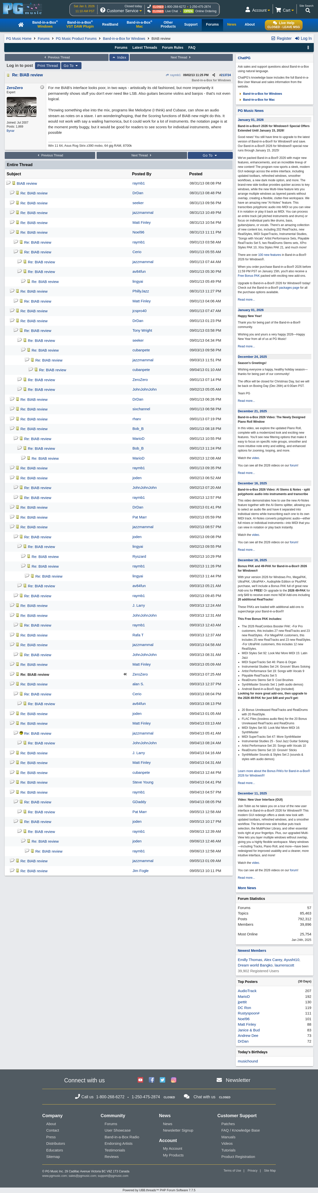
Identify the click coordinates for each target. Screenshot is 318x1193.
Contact (52, 1130)
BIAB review (27, 183)
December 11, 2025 (252, 793)
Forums (43, 39)
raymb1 (173, 75)
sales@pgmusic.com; (83, 1176)
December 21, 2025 (252, 411)
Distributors (55, 1143)
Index (119, 57)
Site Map (270, 1170)
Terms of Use (232, 1170)
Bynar (10, 131)
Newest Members (252, 951)
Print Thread (48, 66)
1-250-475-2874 (200, 6)
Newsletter (238, 1080)
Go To (71, 66)
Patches (228, 1124)
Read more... (246, 299)
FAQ (192, 47)
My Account (172, 1148)
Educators (54, 1150)
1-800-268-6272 (175, 6)
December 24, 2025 (252, 357)
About (51, 1124)
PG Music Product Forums (76, 39)
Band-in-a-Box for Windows (124, 39)
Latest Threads (144, 47)
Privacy (252, 1170)
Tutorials (228, 1150)
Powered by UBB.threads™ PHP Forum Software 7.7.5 (158, 1190)
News (167, 1124)
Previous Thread (56, 57)
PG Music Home (19, 39)
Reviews (112, 1156)
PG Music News (251, 111)
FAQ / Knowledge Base (240, 1130)
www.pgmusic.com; (55, 1176)
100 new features (269, 255)
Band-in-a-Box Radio (122, 1137)
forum (294, 465)
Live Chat (171, 11)
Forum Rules (172, 47)
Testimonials (115, 1150)
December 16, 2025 (252, 483)
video (255, 458)
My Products (173, 1155)
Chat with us (204, 1097)
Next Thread (181, 57)
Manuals (228, 1137)
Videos (227, 1143)
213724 (226, 75)
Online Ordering (206, 11)
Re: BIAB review (27, 75)
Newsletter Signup (178, 1130)
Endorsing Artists (119, 1143)
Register (281, 38)
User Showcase (118, 1130)
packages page (289, 287)
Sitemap (53, 1156)
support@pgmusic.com (113, 1176)
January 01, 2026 (251, 120)
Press (51, 1137)
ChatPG (244, 58)
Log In (303, 38)
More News (247, 888)
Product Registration (238, 1156)
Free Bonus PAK (249, 275)
